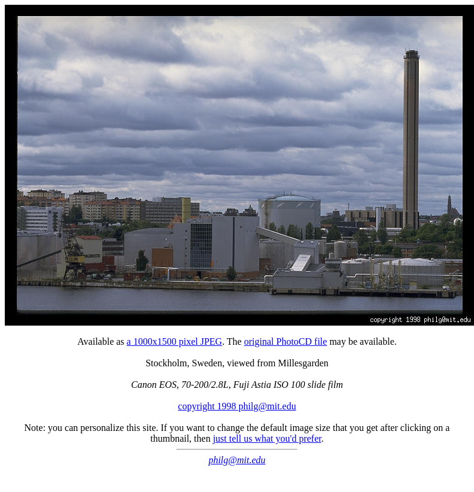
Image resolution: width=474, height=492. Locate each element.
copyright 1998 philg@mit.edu (237, 406)
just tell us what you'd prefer (267, 438)
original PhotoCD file (285, 341)
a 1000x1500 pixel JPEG (175, 341)
